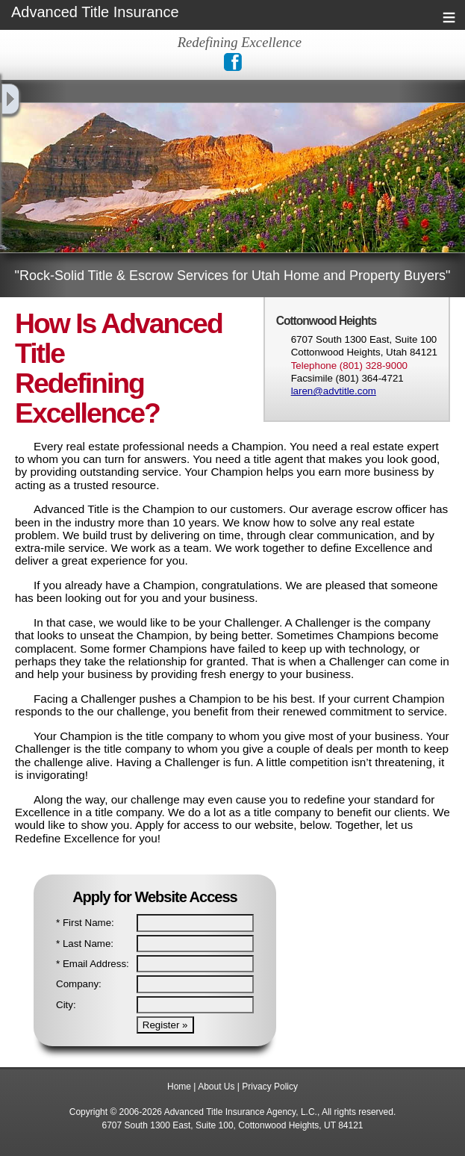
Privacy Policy (270, 1086)
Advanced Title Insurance (95, 12)
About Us (216, 1086)
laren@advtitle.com (333, 391)
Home (179, 1086)
